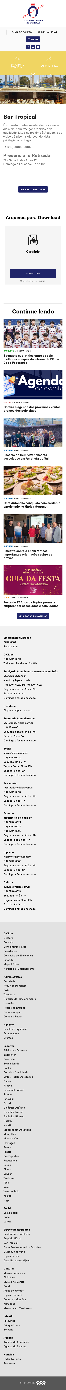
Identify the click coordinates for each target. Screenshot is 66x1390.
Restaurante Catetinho (17, 1234)
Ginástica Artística (14, 1107)
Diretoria (9, 938)
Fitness (8, 1085)
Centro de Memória (15, 1299)
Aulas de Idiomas (14, 1290)
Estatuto (9, 960)
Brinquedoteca (12, 1325)
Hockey (8, 1121)
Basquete (9, 1059)
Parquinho (9, 1320)
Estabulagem (11, 1033)
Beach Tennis (11, 1063)
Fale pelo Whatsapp (33, 189)
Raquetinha (10, 1160)
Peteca (7, 1147)
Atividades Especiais (16, 1050)
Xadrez (7, 1195)
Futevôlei (9, 1098)
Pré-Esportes (11, 1156)
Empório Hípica (12, 1238)
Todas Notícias (12, 1359)
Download (33, 273)
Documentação (12, 1012)
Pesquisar (9, 1363)
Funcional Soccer (14, 1090)
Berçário (8, 1329)
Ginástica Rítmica (14, 1116)
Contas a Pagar (13, 1016)
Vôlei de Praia (11, 1191)
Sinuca (7, 1169)
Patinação (9, 1143)
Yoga (6, 1200)
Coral (7, 1286)
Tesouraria (10, 994)
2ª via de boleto (22, 32)
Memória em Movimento (18, 1308)
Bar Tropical (11, 1243)
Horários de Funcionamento (20, 999)
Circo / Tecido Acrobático (18, 1076)
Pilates (7, 1151)
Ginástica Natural (14, 1112)
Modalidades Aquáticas (17, 1129)
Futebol (8, 1094)
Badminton (10, 1054)
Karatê (7, 1125)
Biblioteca (9, 1277)
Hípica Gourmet (13, 1295)
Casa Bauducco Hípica (17, 1260)
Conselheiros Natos (15, 946)
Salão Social (11, 1212)
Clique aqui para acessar (18, 710)
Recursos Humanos (15, 985)
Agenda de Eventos (15, 1346)
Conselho (9, 942)
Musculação (11, 1138)
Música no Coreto (14, 1281)
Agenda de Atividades (16, 1342)
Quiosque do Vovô (14, 1251)
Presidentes (10, 951)
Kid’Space (9, 1303)
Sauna (7, 1165)
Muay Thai (10, 1134)
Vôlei (6, 1187)
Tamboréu (9, 1178)
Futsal (7, 1103)
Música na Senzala (15, 1273)
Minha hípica (49, 32)
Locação (9, 1003)
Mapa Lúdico (11, 964)
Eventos (8, 1037)
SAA (6, 990)
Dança (7, 1081)
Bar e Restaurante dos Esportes (22, 1247)
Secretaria (9, 981)
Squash (8, 1173)
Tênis (6, 1182)
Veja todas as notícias (33, 616)
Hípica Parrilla (12, 1256)
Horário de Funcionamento (19, 968)
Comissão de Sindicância (18, 955)
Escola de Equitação (15, 1029)
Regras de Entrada (14, 1007)
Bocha (7, 1068)
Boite (7, 1217)
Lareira (8, 1221)
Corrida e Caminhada (16, 1072)
